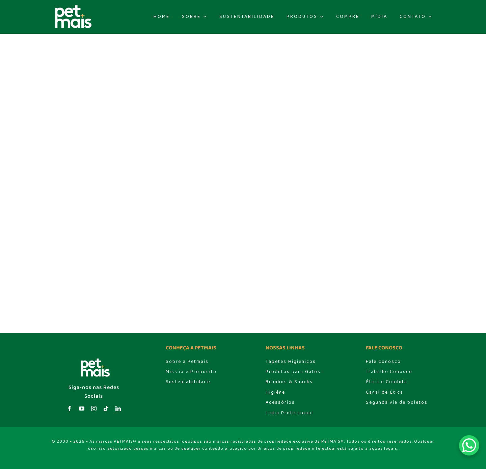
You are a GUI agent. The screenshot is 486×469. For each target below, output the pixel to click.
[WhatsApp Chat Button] (469, 445)
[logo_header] (71, 7)
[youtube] (81, 408)
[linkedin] (118, 408)
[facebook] (69, 408)
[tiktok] (106, 408)
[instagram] (94, 408)
